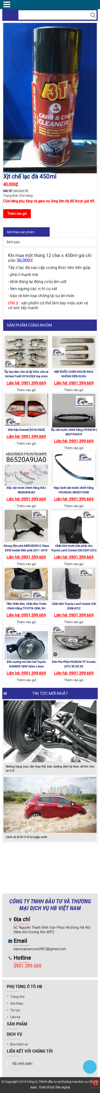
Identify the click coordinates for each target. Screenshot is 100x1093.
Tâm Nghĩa (62, 1087)
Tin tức (15, 1010)
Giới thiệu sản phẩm (21, 232)
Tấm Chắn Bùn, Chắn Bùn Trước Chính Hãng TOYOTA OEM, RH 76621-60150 (26, 608)
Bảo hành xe (19, 1044)
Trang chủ (17, 996)
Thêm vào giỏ (26, 390)
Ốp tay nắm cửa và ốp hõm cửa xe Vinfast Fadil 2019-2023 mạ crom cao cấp (26, 376)
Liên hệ (15, 1017)
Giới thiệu (16, 1003)
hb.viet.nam (22, 1063)
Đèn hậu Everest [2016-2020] (26, 429)
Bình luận (13, 242)
